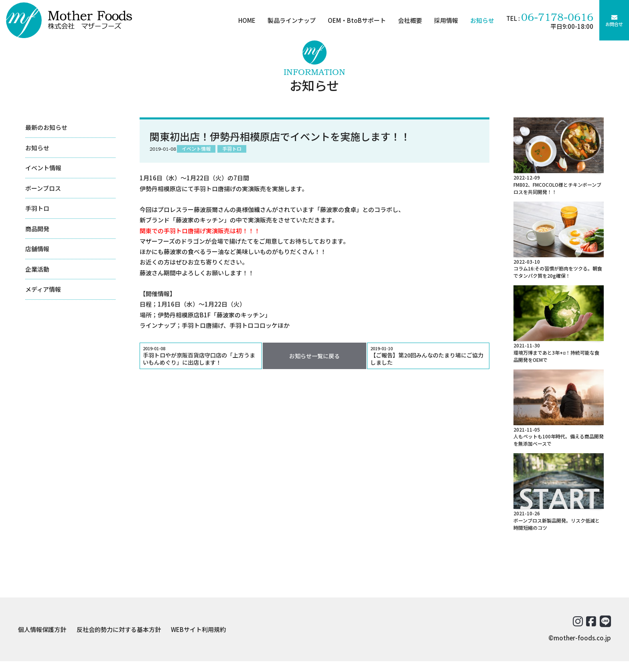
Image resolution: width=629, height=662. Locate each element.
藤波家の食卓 (338, 209)
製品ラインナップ (290, 20)
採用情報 (444, 20)
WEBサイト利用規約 (198, 630)
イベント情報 (43, 167)
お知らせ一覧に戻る (314, 356)
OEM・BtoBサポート (355, 20)
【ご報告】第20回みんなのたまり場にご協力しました (428, 356)
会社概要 (408, 20)
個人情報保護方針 (42, 630)
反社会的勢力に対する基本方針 (119, 630)
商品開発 (37, 228)
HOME (245, 20)
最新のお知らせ (46, 127)
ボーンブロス (43, 188)
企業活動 (37, 269)
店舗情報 (37, 248)
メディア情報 (43, 289)
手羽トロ (37, 208)
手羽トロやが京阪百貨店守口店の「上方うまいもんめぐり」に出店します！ (201, 356)
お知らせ (481, 20)
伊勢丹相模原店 (179, 315)
